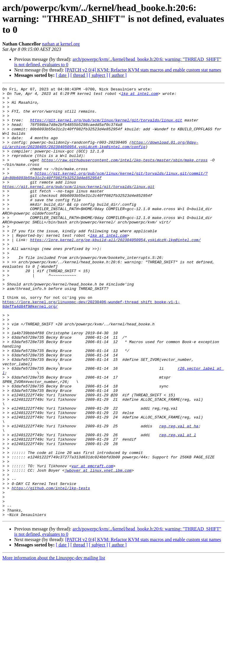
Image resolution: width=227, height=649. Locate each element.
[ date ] (62, 75)
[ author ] (118, 75)
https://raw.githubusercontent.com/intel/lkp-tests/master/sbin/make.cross (125, 175)
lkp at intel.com (140, 95)
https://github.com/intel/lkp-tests (51, 568)
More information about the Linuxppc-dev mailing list (53, 643)
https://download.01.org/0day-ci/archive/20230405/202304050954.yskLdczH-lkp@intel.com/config (100, 156)
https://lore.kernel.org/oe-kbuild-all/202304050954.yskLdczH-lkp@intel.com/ (115, 270)
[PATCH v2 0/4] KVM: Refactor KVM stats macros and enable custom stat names (143, 69)
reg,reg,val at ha (178, 494)
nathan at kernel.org (61, 43)
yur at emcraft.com (92, 542)
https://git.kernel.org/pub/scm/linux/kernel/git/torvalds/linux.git (106, 127)
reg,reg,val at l (177, 504)
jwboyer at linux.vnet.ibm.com (98, 547)
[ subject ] (98, 75)
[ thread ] (79, 75)
